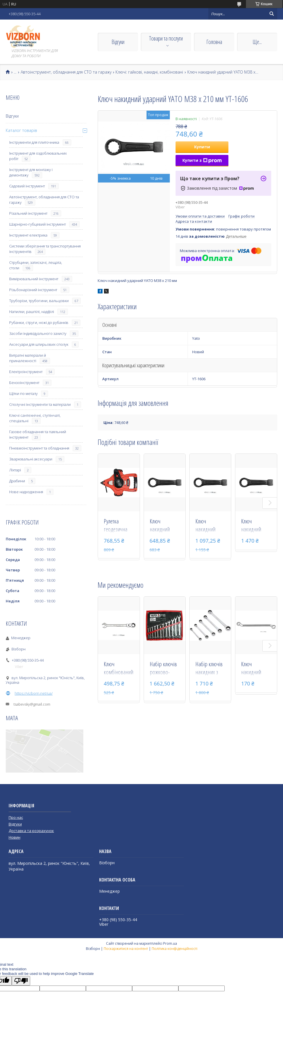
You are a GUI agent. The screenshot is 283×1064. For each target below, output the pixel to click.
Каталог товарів (21, 130)
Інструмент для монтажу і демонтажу (31, 172)
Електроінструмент (26, 371)
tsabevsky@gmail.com (32, 704)
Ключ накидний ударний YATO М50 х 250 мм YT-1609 (209, 525)
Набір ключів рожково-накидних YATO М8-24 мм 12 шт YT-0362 (163, 668)
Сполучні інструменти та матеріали (40, 404)
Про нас (16, 817)
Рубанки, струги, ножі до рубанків (38, 322)
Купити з (202, 160)
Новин (14, 837)
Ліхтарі (15, 470)
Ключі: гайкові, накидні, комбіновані (149, 72)
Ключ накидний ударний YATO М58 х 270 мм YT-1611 (255, 525)
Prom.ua (170, 943)
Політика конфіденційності (174, 948)
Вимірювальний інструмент (33, 278)
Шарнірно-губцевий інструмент (37, 224)
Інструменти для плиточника (34, 142)
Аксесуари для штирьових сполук (38, 344)
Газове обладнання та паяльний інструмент (37, 434)
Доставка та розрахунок (31, 830)
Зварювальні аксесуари (30, 459)
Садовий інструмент (27, 186)
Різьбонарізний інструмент (33, 289)
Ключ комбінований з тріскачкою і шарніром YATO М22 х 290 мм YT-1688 (118, 668)
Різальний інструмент (28, 213)
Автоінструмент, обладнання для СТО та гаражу (66, 72)
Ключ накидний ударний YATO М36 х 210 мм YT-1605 (164, 525)
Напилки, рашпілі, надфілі (31, 311)
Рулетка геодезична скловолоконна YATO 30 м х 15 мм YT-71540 (119, 525)
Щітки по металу (23, 393)
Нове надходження (26, 491)
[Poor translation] (21, 981)
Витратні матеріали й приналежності (27, 358)
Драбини (17, 480)
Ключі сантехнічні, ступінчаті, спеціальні (35, 418)
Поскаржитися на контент (126, 948)
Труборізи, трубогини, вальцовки (39, 300)
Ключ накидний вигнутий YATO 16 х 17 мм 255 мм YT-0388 (255, 668)
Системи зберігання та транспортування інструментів (45, 248)
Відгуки (117, 42)
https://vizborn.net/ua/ (34, 693)
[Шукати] (271, 14)
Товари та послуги (166, 38)
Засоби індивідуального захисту (37, 333)
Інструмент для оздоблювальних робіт (38, 156)
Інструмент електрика (28, 235)
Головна (214, 42)
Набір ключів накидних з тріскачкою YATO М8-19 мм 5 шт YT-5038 (209, 668)
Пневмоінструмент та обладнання (39, 448)
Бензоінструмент (24, 382)
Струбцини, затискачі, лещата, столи (35, 265)
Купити (202, 146)
